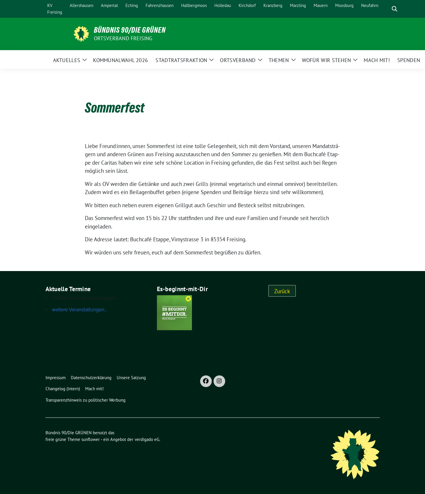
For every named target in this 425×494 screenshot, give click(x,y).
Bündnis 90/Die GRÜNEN (130, 30)
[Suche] (386, 9)
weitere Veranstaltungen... (79, 309)
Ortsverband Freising (123, 38)
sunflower (90, 439)
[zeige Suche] (394, 9)
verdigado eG (147, 439)
